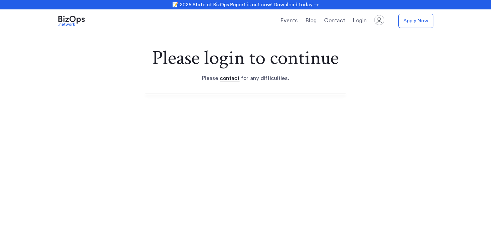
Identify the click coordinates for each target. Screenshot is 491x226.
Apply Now (415, 20)
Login (360, 20)
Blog (311, 20)
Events (289, 20)
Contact (334, 20)
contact (230, 78)
